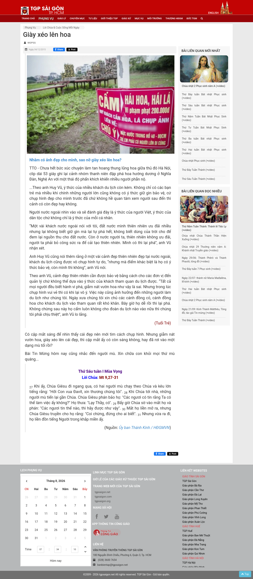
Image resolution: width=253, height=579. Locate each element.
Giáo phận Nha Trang (194, 544)
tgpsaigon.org (102, 501)
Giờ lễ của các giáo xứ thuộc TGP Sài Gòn (124, 479)
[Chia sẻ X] (71, 49)
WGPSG (31, 42)
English (213, 12)
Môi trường (154, 18)
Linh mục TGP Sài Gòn (109, 472)
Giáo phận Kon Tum (193, 549)
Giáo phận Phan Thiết (194, 508)
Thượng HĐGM (174, 18)
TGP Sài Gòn (189, 481)
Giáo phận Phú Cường (194, 512)
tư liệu (93, 18)
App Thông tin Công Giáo (111, 524)
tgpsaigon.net (102, 492)
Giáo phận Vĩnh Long (194, 517)
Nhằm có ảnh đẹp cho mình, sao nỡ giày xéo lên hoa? (75, 160)
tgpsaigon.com (103, 496)
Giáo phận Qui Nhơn (193, 553)
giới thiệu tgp (109, 18)
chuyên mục (77, 18)
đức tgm (192, 18)
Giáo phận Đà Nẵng (193, 540)
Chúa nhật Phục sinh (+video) (198, 160)
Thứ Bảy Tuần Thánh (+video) (198, 169)
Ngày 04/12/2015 (37, 49)
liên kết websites (194, 470)
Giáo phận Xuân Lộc (193, 521)
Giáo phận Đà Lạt (192, 494)
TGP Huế (187, 530)
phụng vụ (46, 18)
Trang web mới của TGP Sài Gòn (116, 486)
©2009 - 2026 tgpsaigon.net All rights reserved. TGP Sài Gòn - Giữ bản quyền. (126, 574)
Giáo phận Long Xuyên (195, 499)
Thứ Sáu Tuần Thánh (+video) (198, 178)
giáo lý (62, 18)
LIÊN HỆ (98, 544)
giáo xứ (126, 18)
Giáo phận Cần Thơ (193, 490)
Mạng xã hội (102, 507)
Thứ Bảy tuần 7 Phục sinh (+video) (201, 268)
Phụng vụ (30, 27)
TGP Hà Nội (188, 562)
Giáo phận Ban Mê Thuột (196, 535)
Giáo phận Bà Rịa (192, 485)
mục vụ (139, 18)
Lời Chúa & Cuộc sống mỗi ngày (61, 27)
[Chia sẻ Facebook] (59, 49)
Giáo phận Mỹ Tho (192, 503)
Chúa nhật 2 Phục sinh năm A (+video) (203, 86)
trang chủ (28, 18)
